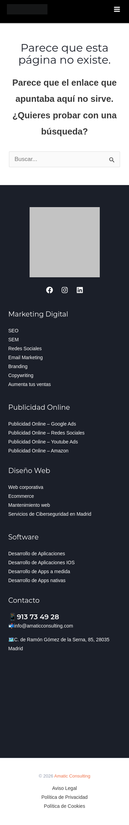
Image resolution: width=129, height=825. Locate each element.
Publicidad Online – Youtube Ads (43, 441)
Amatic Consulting (72, 776)
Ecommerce (21, 496)
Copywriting (20, 375)
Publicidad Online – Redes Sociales (46, 433)
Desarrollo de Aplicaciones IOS (41, 562)
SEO (13, 330)
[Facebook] (49, 290)
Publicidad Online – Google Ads (42, 424)
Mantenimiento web (29, 505)
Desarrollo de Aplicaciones (36, 553)
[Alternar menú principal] (117, 9)
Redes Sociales (25, 348)
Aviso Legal (64, 788)
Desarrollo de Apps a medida (39, 571)
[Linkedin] (79, 290)
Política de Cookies (64, 806)
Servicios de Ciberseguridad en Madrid (49, 514)
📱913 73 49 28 (33, 617)
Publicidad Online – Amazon (38, 450)
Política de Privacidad (64, 797)
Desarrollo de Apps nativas (37, 580)
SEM (13, 339)
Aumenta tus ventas (29, 384)
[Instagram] (64, 290)
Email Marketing (25, 357)
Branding (18, 366)
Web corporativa (25, 487)
